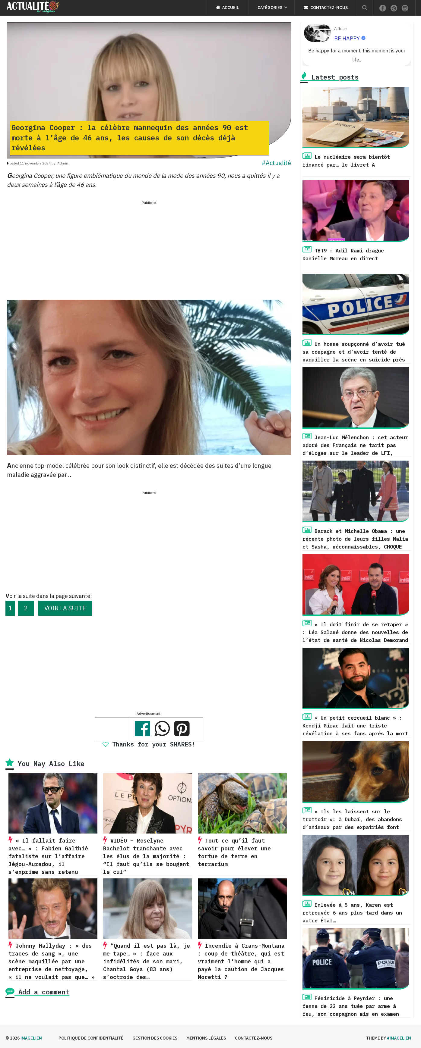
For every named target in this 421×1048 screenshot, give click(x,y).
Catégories (270, 7)
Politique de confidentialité (91, 1038)
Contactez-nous (326, 7)
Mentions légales (206, 1038)
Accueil (227, 7)
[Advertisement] (149, 248)
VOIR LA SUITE (65, 608)
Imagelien (31, 1038)
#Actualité (276, 163)
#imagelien (399, 1038)
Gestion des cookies (154, 1038)
